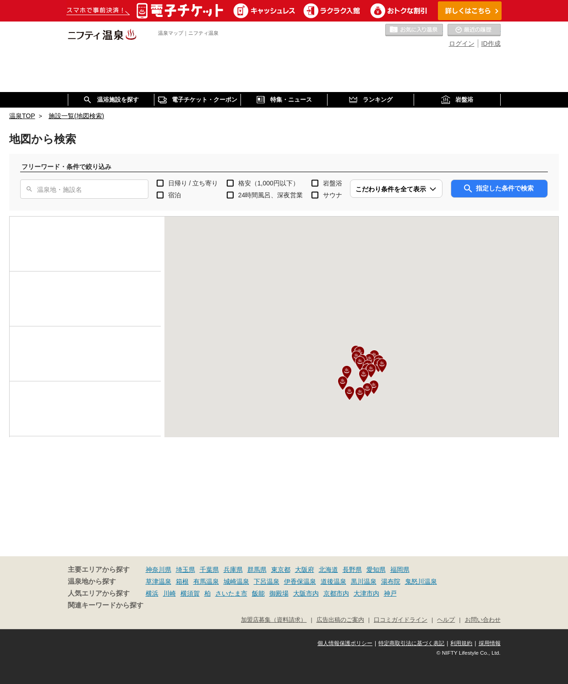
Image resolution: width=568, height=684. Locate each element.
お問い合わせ (483, 620)
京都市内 (336, 593)
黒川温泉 (364, 581)
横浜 (152, 593)
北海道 (328, 569)
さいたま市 (231, 593)
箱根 (182, 581)
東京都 (280, 569)
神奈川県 (158, 569)
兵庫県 (233, 569)
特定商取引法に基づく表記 (411, 643)
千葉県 (209, 569)
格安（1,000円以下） (268, 183)
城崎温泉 (236, 581)
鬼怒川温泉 (421, 581)
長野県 (352, 569)
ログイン (462, 43)
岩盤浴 (332, 183)
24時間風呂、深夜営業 (270, 195)
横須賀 (190, 593)
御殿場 (279, 593)
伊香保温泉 (300, 581)
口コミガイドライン (400, 620)
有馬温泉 (206, 581)
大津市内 (366, 593)
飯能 (258, 593)
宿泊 (174, 195)
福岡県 (400, 569)
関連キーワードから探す (105, 605)
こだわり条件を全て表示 (390, 189)
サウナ (332, 195)
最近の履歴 (474, 30)
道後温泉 (333, 581)
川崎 (169, 593)
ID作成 (491, 43)
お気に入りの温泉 (414, 30)
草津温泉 (158, 581)
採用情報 (490, 643)
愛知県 (376, 569)
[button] (364, 376)
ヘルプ (446, 620)
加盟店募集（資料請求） (273, 620)
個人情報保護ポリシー (344, 643)
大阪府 (304, 569)
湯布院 (390, 581)
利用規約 (461, 643)
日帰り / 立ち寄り (193, 183)
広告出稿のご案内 (340, 620)
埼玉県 (185, 569)
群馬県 (257, 569)
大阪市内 (306, 593)
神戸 (390, 593)
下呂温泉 (266, 581)
